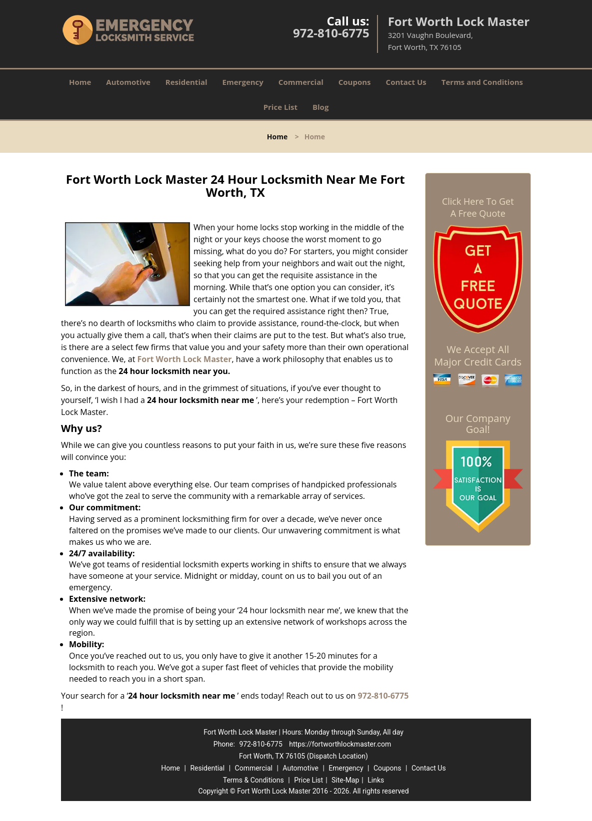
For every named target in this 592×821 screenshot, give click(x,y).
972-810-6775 (331, 32)
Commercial (301, 82)
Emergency (243, 82)
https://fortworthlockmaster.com (340, 744)
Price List (281, 107)
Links (376, 780)
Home (80, 82)
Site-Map (345, 780)
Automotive (128, 82)
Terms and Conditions (482, 82)
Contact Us (406, 82)
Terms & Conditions (253, 780)
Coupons (354, 82)
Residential (187, 82)
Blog (320, 107)
